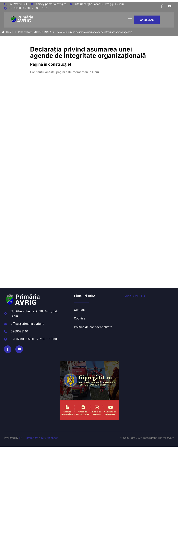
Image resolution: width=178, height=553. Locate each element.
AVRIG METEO (135, 296)
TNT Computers (28, 438)
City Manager (49, 438)
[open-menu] (130, 19)
